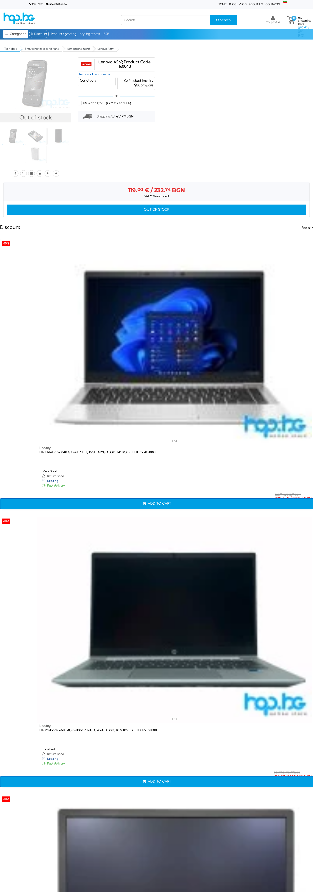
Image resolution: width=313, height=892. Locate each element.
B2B (106, 34)
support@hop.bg (57, 4)
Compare (143, 85)
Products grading (63, 34)
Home (222, 4)
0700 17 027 (37, 4)
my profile (273, 20)
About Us (256, 4)
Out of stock (156, 209)
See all (307, 228)
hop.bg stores (90, 34)
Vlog (242, 4)
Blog (232, 4)
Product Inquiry (138, 81)
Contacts (272, 4)
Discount (38, 34)
